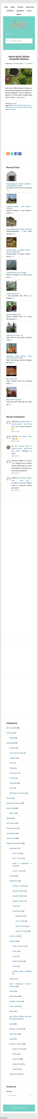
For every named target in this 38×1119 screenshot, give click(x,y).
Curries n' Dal (14, 936)
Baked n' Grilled (17, 1049)
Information (13, 773)
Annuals (12, 748)
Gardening (10, 743)
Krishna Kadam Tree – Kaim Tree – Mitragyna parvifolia (21, 480)
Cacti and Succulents (16, 753)
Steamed (15, 1069)
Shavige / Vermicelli (16, 1029)
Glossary (9, 798)
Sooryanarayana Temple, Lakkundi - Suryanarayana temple (19, 185)
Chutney (14, 103)
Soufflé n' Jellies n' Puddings (22, 971)
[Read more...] (21, 97)
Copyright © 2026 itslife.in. (19, 1108)
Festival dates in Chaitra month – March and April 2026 (21, 424)
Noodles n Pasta (15, 1001)
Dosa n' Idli (16, 853)
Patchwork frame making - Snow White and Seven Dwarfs (19, 357)
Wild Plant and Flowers (17, 793)
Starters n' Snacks (15, 1044)
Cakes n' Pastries (18, 946)
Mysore (12, 813)
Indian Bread (13, 996)
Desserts (12, 941)
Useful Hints (10, 838)
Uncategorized (11, 833)
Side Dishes (13, 1034)
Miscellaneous (11, 828)
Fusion (14, 956)
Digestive (12, 979)
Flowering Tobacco (12, 294)
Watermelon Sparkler (13, 400)
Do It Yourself (11, 728)
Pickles (14, 906)
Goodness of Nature (13, 803)
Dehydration (20, 916)
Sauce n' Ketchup (21, 926)
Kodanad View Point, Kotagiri (16, 273)
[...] (8, 190)
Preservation (16, 911)
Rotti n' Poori (17, 858)
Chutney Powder (18, 891)
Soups (11, 1039)
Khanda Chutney (22, 105)
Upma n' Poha (17, 871)
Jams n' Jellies (20, 921)
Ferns (11, 763)
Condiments (13, 881)
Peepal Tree (26, 436)
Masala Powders (18, 896)
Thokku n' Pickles (21, 931)
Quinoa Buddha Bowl (13, 314)
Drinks (11, 991)
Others (14, 966)
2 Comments (29, 63)
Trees (11, 788)
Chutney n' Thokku (18, 886)
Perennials (13, 783)
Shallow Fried (17, 1064)
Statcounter (3, 1118)
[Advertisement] (21, 128)
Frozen (14, 951)
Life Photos (10, 823)
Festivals (9, 733)
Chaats (14, 1054)
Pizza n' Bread (14, 1006)
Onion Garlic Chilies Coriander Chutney (19, 57)
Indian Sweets (17, 961)
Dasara (11, 738)
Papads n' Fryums (18, 901)
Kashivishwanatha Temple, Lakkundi (18, 229)
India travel (10, 808)
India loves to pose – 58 (14, 335)
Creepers (12, 758)
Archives (9, 1091)
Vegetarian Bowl (15, 1074)
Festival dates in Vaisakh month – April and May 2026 (19, 251)
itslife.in (19, 24)
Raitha (11, 1011)
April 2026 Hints (11, 379)
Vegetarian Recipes (10, 109)
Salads (11, 1024)
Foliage (11, 768)
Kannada (9, 818)
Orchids (12, 778)
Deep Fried (16, 1059)
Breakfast (12, 848)
